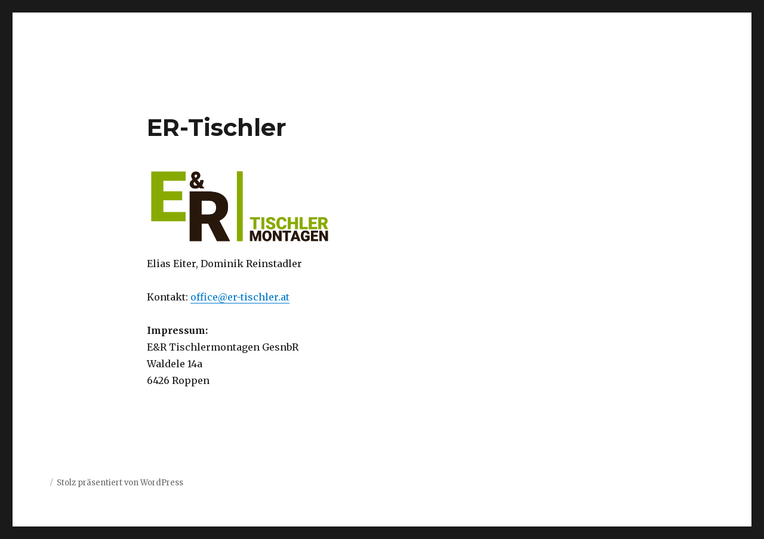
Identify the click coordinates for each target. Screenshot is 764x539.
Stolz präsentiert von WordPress (120, 483)
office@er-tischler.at (239, 297)
